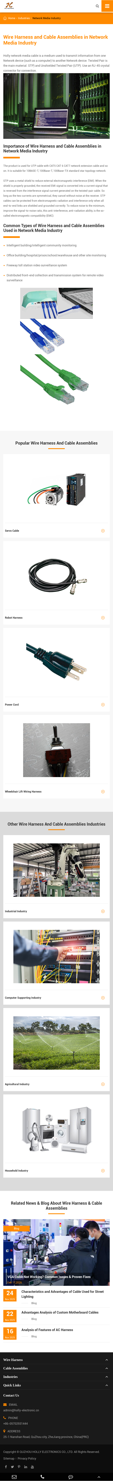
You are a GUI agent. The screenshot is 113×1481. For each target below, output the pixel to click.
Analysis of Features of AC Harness (47, 1330)
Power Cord (56, 704)
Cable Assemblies (15, 1368)
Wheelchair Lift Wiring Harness (56, 791)
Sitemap (8, 1458)
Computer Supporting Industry (56, 998)
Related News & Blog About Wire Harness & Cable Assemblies (56, 1206)
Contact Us (11, 1395)
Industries (24, 18)
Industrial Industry (56, 911)
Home (11, 18)
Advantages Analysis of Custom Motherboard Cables (59, 1312)
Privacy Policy (27, 1458)
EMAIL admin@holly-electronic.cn (21, 1406)
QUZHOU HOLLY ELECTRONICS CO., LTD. (46, 1452)
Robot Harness (56, 617)
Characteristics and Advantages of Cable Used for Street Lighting (62, 1294)
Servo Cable (56, 531)
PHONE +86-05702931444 (15, 1419)
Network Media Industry (47, 18)
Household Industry (56, 1170)
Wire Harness (13, 1360)
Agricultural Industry (56, 1084)
